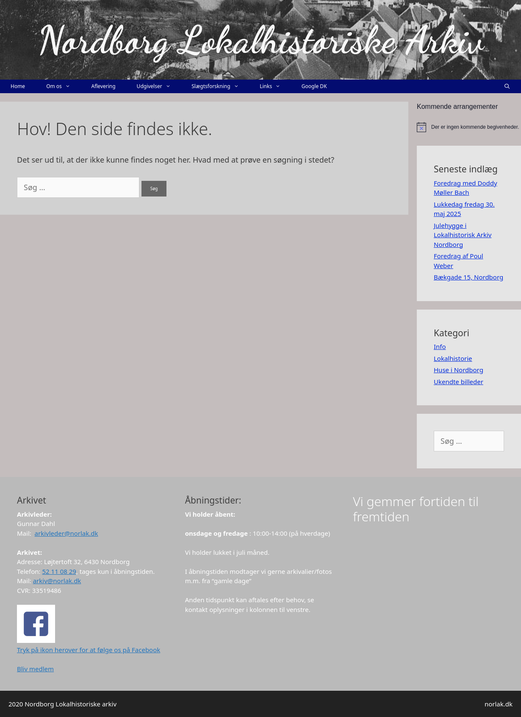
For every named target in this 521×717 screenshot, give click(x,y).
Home (18, 86)
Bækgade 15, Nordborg (468, 277)
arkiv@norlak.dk (57, 580)
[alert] (469, 127)
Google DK (314, 86)
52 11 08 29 (59, 571)
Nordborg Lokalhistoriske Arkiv (261, 40)
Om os (63, 86)
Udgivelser (159, 86)
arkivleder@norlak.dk (66, 533)
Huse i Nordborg (458, 369)
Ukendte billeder (458, 381)
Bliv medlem (35, 668)
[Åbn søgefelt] (507, 86)
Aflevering (103, 86)
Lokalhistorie (453, 358)
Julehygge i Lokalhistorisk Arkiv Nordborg (463, 235)
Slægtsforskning (220, 86)
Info (440, 346)
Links (275, 86)
